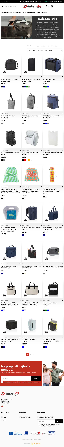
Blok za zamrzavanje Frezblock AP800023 (52, 153)
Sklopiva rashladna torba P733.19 (51, 303)
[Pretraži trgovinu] (2, 6)
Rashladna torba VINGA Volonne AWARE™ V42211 (9, 303)
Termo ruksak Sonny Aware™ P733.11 (31, 228)
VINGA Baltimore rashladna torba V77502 (31, 80)
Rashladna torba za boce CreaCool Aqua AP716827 (51, 190)
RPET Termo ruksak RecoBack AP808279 (31, 117)
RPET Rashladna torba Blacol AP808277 (52, 117)
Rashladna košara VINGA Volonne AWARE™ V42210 (30, 303)
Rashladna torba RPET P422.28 (53, 266)
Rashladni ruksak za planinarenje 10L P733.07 (51, 340)
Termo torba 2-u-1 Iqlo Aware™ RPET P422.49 (31, 267)
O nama (3, 420)
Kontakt (3, 417)
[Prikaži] (33, 50)
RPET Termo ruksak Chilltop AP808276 (10, 153)
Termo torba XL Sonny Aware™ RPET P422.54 (52, 228)
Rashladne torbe (4, 77)
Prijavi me (36, 378)
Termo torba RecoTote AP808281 (8, 117)
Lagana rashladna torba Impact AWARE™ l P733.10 (10, 340)
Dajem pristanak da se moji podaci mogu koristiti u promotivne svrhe (20, 382)
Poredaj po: (40, 50)
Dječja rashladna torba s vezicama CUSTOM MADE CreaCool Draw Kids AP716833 (11, 191)
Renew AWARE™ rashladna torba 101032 (9, 80)
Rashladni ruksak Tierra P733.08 (29, 340)
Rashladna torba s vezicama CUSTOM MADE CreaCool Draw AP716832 (30, 191)
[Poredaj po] (53, 50)
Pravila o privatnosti (24, 417)
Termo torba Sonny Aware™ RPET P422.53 (9, 267)
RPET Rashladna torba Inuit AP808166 (30, 153)
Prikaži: (30, 50)
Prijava (59, 421)
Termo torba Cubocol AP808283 (49, 80)
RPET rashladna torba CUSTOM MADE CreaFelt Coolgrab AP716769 (9, 229)
